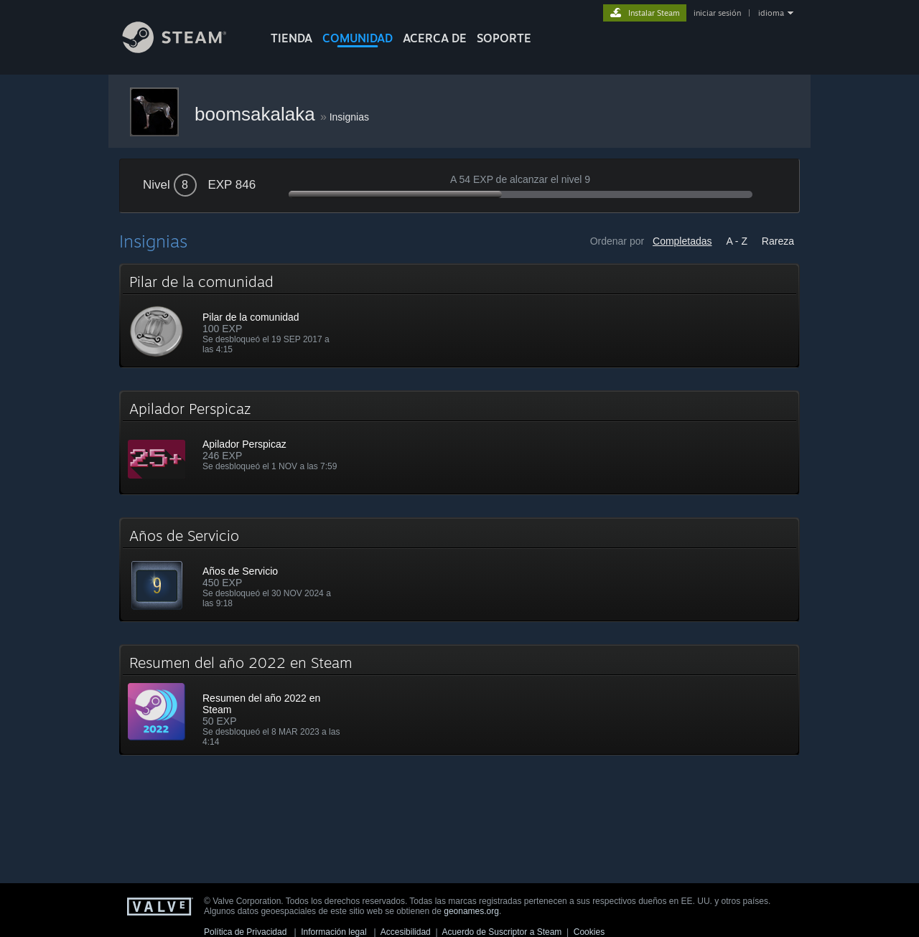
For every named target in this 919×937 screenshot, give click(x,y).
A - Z (736, 241)
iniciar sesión (717, 13)
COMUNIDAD (357, 38)
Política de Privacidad (245, 932)
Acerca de (435, 38)
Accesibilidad (406, 932)
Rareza (778, 241)
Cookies (589, 932)
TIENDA (291, 38)
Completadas (682, 241)
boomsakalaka (257, 114)
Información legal (333, 932)
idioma (771, 13)
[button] (459, 315)
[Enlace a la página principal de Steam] (185, 49)
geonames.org (471, 911)
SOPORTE (504, 38)
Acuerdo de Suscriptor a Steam (502, 932)
